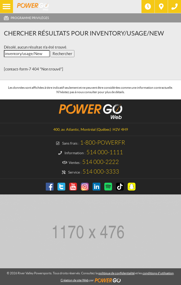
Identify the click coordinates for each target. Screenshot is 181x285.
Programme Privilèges (30, 18)
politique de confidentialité (116, 273)
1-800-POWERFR (102, 142)
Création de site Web (75, 280)
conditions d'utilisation (158, 273)
